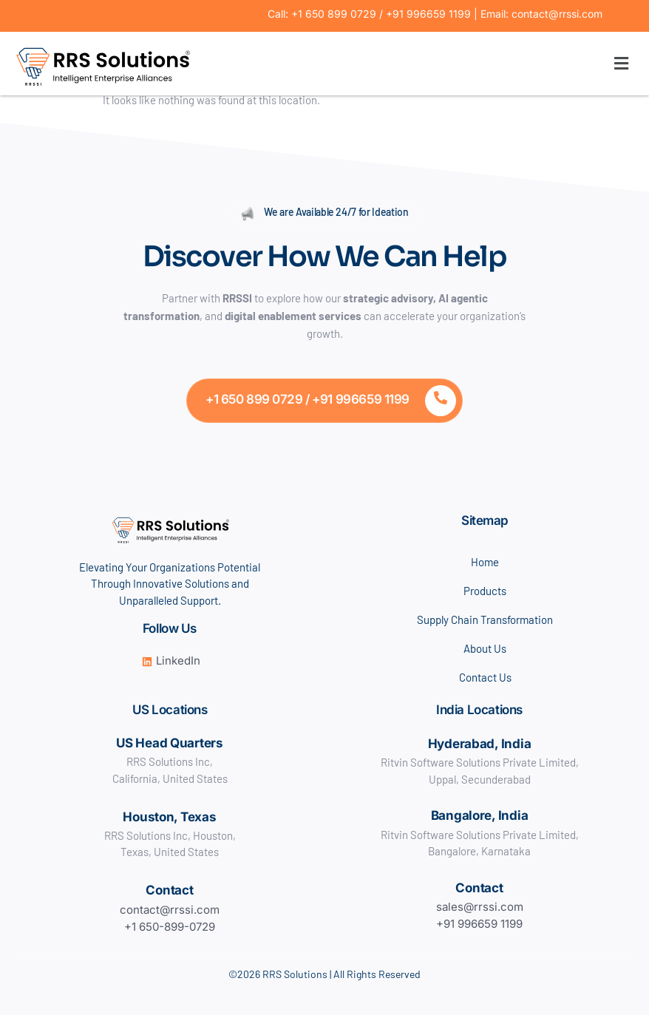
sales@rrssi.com (479, 907)
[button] (415, 63)
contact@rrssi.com (170, 910)
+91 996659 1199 (479, 924)
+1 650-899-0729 (169, 927)
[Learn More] (324, 400)
